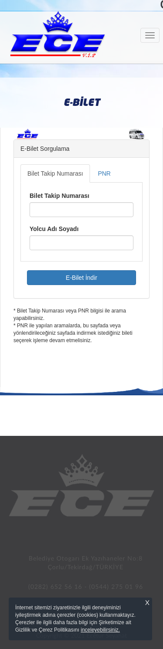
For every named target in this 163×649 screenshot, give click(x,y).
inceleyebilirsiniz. (100, 630)
